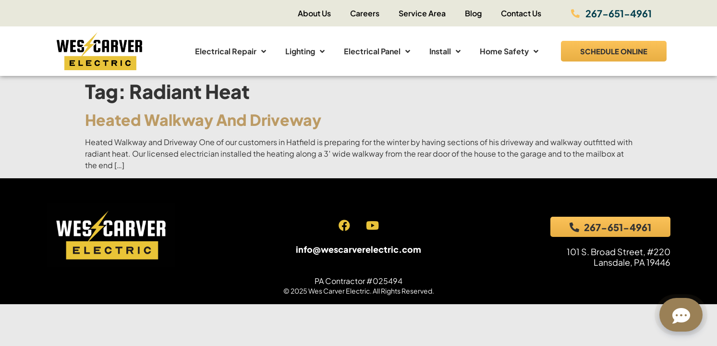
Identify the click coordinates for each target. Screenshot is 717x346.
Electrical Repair (230, 51)
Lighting (305, 51)
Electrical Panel (377, 51)
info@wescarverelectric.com (358, 249)
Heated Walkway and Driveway (203, 119)
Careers (364, 13)
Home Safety (509, 51)
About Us (314, 13)
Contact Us (521, 13)
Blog (473, 13)
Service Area (422, 13)
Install (445, 51)
